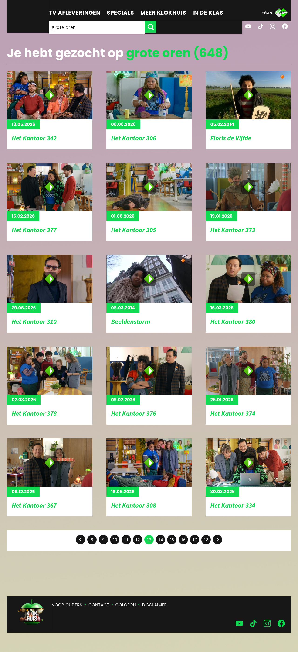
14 (160, 539)
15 (171, 539)
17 (194, 539)
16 (183, 539)
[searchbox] (139, 27)
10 (114, 539)
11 (126, 539)
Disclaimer (154, 605)
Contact (98, 605)
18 (206, 539)
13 (149, 539)
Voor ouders (67, 605)
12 (137, 539)
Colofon (125, 605)
